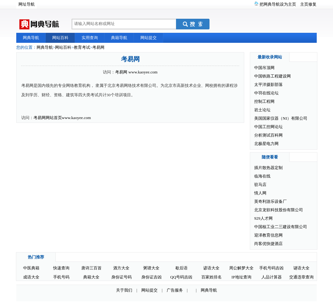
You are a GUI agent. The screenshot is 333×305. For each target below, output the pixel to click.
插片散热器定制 (268, 167)
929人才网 (263, 218)
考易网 (98, 47)
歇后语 (181, 268)
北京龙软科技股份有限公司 (278, 210)
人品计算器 (271, 277)
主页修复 (308, 4)
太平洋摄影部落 (268, 84)
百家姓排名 (211, 277)
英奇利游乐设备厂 (270, 201)
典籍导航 (119, 37)
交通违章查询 (301, 277)
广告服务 (175, 290)
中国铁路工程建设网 (272, 76)
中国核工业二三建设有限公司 (280, 226)
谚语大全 (211, 268)
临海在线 (262, 176)
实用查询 (90, 37)
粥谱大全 (151, 268)
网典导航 (31, 37)
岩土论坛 (262, 110)
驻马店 (260, 184)
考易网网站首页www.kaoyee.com (62, 117)
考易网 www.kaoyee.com (136, 72)
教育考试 (82, 47)
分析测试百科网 (268, 135)
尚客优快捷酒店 (268, 243)
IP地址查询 (241, 277)
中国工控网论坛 (268, 126)
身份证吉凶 (151, 277)
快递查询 (61, 268)
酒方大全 (121, 268)
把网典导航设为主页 (278, 4)
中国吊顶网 (264, 67)
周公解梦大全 (241, 268)
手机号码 (61, 277)
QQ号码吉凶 (181, 277)
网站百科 (60, 37)
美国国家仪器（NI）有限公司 (280, 118)
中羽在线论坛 (266, 93)
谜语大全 (301, 268)
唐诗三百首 (91, 268)
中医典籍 (31, 268)
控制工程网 (264, 101)
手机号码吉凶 (271, 268)
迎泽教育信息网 (268, 235)
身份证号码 (121, 277)
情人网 (260, 193)
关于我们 (124, 290)
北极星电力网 (266, 143)
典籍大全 (91, 277)
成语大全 (31, 277)
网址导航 (26, 4)
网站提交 (148, 37)
